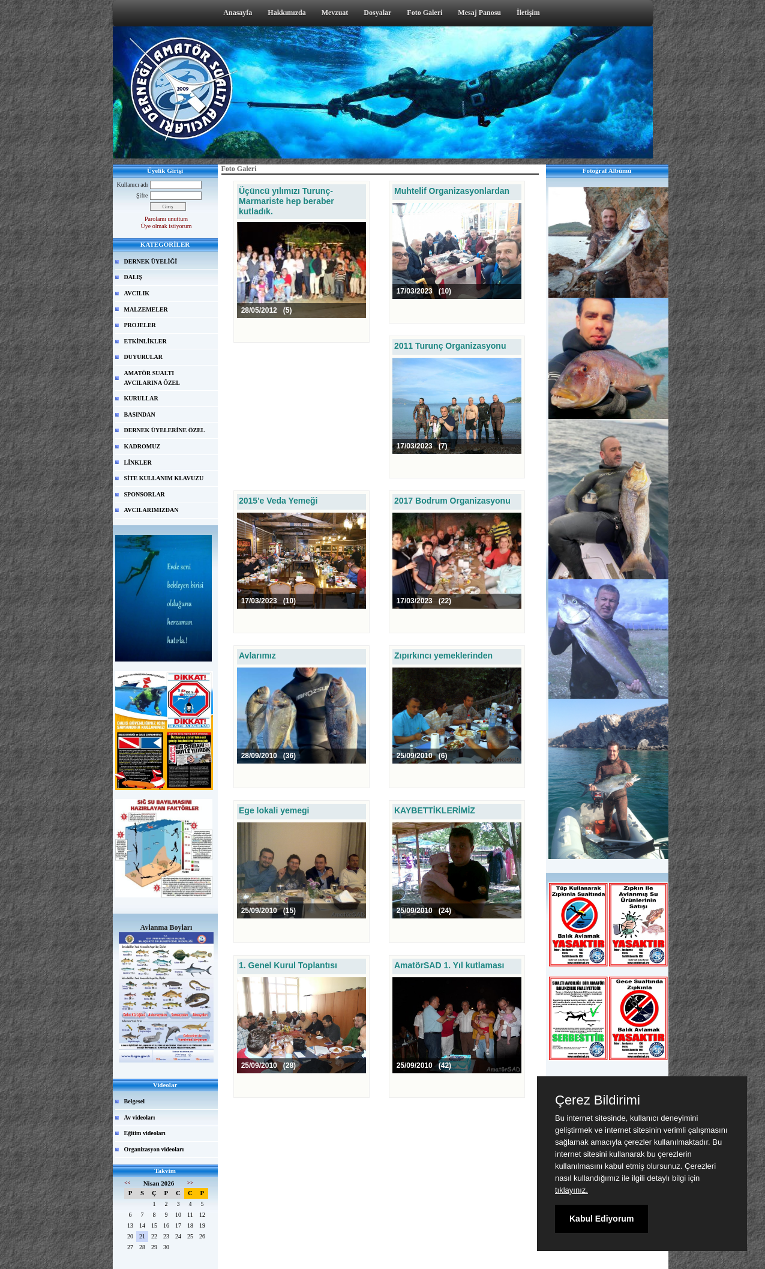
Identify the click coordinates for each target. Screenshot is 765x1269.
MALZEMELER (146, 309)
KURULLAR (141, 398)
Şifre (142, 195)
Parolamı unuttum (166, 219)
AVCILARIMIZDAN (151, 510)
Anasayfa (237, 12)
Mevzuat (335, 12)
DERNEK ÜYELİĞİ (151, 261)
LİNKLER (138, 462)
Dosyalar (377, 12)
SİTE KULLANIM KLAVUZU (164, 478)
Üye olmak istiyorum (166, 226)
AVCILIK (137, 293)
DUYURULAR (143, 357)
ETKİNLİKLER (145, 341)
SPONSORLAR (144, 494)
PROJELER (140, 325)
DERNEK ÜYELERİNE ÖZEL (164, 430)
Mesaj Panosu (479, 12)
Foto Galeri (424, 12)
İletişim (528, 12)
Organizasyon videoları (154, 1149)
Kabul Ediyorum (601, 1218)
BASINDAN (139, 414)
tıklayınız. (571, 1190)
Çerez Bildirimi (597, 1100)
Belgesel (134, 1101)
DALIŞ (133, 277)
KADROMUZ (142, 446)
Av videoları (139, 1117)
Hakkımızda (286, 12)
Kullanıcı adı (132, 184)
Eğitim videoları (145, 1133)
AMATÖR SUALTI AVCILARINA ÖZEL (152, 378)
